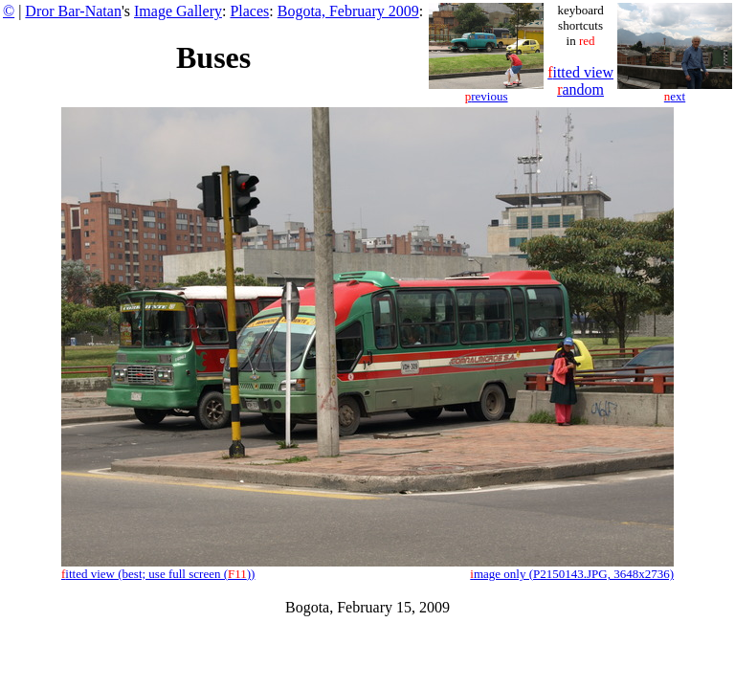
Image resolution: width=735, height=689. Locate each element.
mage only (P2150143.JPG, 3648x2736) (572, 574)
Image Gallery (178, 11)
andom (580, 89)
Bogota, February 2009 (348, 11)
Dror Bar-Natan (73, 11)
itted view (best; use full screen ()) (158, 574)
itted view (580, 72)
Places (249, 11)
